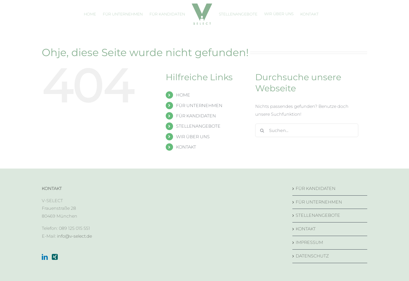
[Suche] (262, 130)
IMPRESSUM (309, 242)
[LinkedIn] (45, 257)
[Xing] (55, 257)
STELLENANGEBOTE (198, 126)
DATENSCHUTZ (312, 256)
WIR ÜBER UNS (193, 136)
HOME (183, 95)
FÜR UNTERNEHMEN (199, 105)
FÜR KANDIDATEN (196, 115)
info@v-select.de (74, 236)
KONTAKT (186, 147)
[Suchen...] (306, 130)
